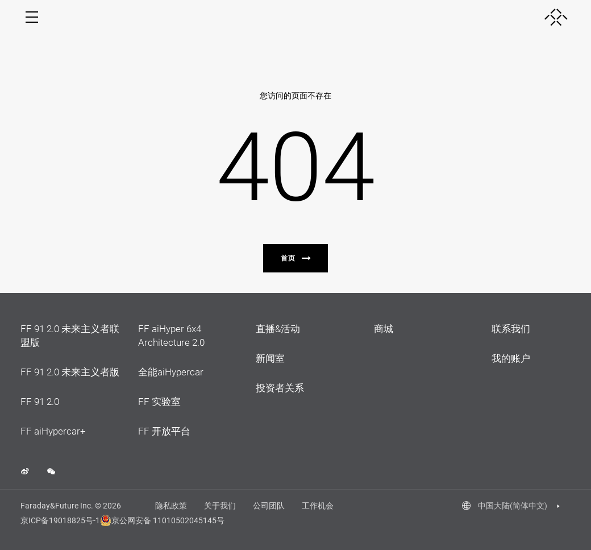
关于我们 (220, 505)
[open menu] (32, 17)
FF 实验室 (159, 401)
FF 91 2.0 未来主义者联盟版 (69, 335)
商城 (383, 328)
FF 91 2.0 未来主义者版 (69, 372)
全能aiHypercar (170, 372)
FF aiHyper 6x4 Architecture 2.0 (171, 335)
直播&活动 (278, 328)
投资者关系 (280, 388)
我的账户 (511, 358)
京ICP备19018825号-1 (60, 520)
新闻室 (270, 358)
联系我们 (511, 328)
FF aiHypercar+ (53, 431)
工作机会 (318, 505)
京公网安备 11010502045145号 (156, 520)
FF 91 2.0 (39, 401)
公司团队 (269, 505)
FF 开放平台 (164, 431)
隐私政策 (171, 505)
